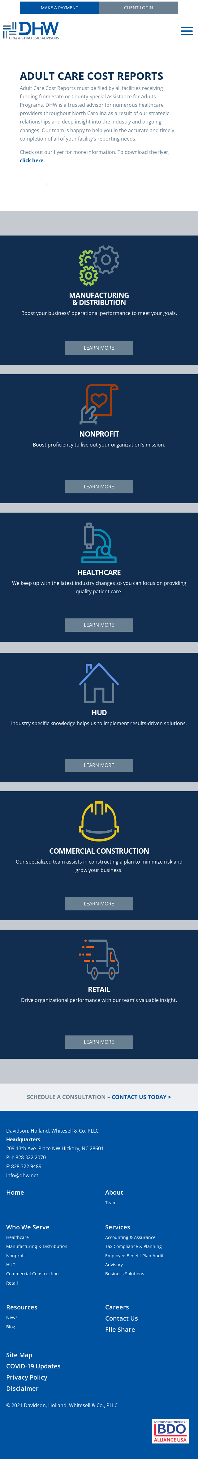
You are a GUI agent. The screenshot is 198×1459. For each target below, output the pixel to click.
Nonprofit (16, 1256)
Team (111, 1202)
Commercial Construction (32, 1274)
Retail (12, 1283)
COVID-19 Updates (33, 1366)
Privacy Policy (26, 1377)
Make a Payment (59, 8)
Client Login (138, 8)
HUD (10, 1265)
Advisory (114, 1265)
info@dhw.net (22, 1175)
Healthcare (17, 1237)
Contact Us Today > (141, 1097)
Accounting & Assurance (130, 1237)
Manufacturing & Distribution (36, 1246)
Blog (10, 1327)
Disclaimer (22, 1388)
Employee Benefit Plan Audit (134, 1256)
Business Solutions (124, 1274)
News (12, 1317)
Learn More (99, 347)
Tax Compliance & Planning (133, 1246)
